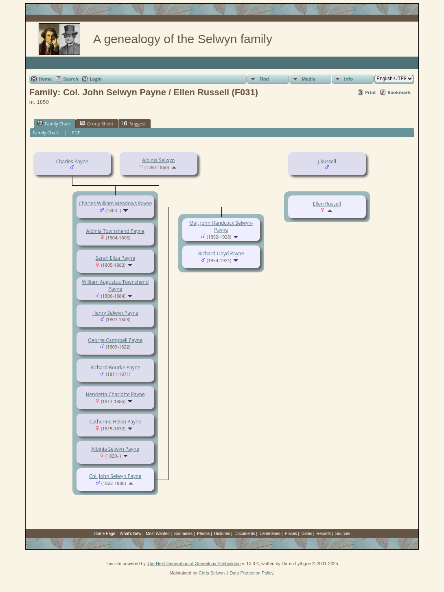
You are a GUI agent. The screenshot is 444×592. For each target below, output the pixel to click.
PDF (76, 132)
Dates (307, 533)
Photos (203, 533)
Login (96, 79)
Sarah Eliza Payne (115, 257)
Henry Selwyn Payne (115, 312)
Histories (222, 533)
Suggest (134, 123)
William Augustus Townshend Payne (115, 285)
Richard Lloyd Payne (221, 253)
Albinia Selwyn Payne (115, 448)
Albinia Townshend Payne (115, 231)
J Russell (327, 161)
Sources (342, 533)
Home (45, 79)
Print (370, 92)
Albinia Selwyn (158, 160)
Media (308, 79)
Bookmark (399, 92)
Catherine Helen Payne (115, 421)
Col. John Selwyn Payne (115, 476)
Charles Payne (72, 161)
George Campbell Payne (115, 340)
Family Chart (54, 123)
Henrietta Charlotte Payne (115, 394)
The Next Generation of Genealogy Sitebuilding (194, 563)
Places (291, 533)
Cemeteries (270, 533)
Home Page (105, 533)
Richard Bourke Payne (115, 367)
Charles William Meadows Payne (115, 203)
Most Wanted (158, 533)
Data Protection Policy (251, 572)
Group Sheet (97, 123)
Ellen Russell (327, 203)
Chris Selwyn (212, 572)
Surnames (183, 533)
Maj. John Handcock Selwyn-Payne (221, 226)
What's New (130, 533)
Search (70, 79)
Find (264, 79)
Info (348, 79)
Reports (324, 533)
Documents (244, 533)
